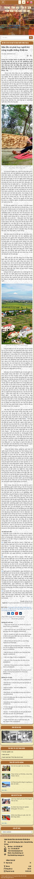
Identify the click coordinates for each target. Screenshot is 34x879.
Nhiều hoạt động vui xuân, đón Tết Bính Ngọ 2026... (21, 816)
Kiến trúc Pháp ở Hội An (11, 657)
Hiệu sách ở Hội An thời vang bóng (14, 679)
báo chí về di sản (16, 795)
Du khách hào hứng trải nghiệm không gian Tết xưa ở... (20, 807)
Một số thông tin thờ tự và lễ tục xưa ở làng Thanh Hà (16, 641)
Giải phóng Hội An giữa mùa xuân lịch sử (15, 702)
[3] (2, 571)
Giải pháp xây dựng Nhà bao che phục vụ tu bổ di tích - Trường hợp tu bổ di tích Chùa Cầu (17, 670)
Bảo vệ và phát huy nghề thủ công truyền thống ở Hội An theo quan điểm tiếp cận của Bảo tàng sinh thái (17, 636)
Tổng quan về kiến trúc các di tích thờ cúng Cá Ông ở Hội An (17, 625)
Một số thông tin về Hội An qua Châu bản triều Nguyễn (16, 653)
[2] (2, 557)
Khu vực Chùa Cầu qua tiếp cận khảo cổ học (17, 660)
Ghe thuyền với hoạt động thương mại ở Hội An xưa (17, 693)
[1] (2, 542)
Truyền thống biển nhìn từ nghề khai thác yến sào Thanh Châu (16, 720)
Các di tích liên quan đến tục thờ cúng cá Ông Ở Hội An (17, 698)
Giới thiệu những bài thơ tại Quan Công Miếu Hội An (16, 666)
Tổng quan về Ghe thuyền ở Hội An (14, 716)
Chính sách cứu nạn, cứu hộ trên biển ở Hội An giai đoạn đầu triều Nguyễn (17, 630)
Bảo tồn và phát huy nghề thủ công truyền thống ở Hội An (15, 43)
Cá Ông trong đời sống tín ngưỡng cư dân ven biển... (21, 783)
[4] (2, 591)
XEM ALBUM (17, 737)
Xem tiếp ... (5, 790)
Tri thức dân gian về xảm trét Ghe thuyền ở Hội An (16, 707)
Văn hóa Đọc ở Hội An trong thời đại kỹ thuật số (17, 682)
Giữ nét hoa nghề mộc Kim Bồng (20, 766)
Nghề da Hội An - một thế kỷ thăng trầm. (15, 687)
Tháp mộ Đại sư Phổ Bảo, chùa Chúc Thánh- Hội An (21, 775)
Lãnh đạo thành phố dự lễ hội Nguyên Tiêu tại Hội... (21, 799)
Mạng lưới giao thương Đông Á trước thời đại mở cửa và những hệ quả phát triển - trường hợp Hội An (17, 647)
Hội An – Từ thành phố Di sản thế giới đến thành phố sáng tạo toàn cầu (17, 712)
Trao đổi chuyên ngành (17, 762)
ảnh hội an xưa (16, 727)
